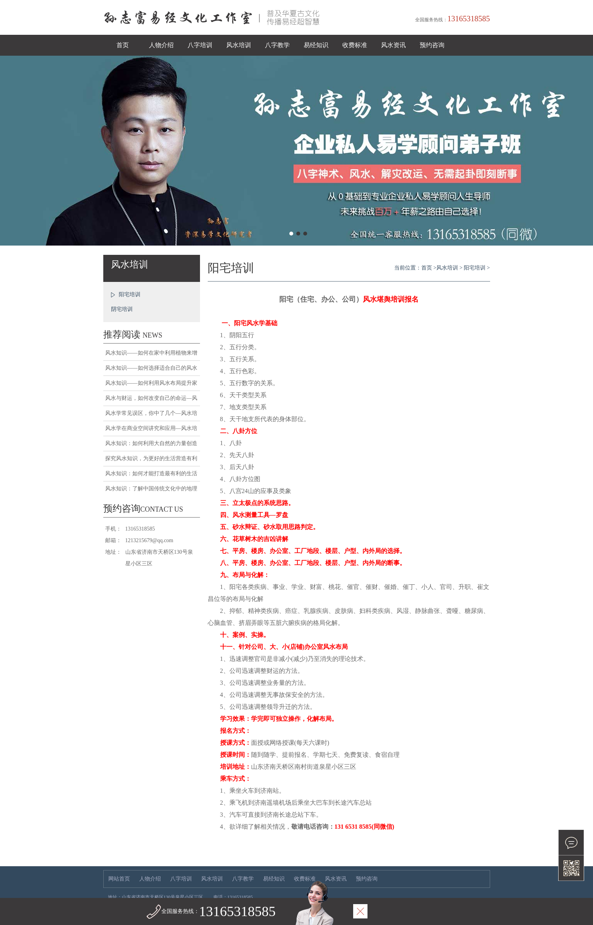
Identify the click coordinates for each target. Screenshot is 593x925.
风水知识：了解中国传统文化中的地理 (151, 489)
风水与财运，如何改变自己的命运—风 (151, 398)
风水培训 (238, 45)
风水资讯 (393, 45)
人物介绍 (161, 45)
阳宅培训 (129, 294)
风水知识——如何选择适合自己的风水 (151, 368)
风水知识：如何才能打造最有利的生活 (151, 473)
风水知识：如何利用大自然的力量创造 (151, 443)
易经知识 (316, 45)
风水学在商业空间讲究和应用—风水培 (151, 428)
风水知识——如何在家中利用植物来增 (151, 353)
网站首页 (119, 879)
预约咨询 (432, 45)
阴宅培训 (122, 309)
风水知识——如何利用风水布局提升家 (151, 383)
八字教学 (277, 45)
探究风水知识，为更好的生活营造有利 (151, 458)
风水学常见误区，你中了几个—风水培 (151, 413)
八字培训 (200, 45)
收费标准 (354, 45)
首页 (122, 45)
